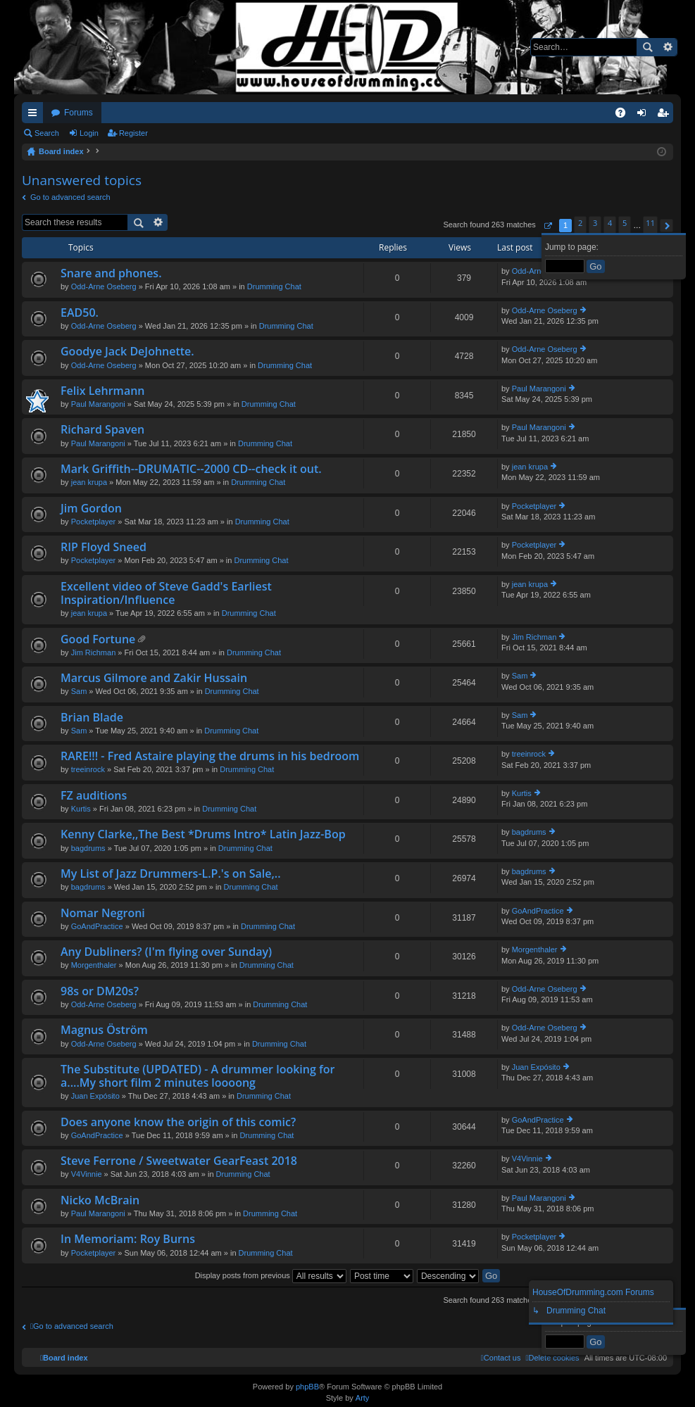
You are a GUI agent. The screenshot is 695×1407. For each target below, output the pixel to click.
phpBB (307, 1386)
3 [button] (595, 222)
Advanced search (667, 47)
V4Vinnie (86, 1174)
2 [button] (580, 222)
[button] (547, 225)
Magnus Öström (104, 1030)
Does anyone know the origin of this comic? (178, 1123)
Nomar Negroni (103, 914)
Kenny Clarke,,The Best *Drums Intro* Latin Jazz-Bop (203, 835)
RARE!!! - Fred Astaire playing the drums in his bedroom (210, 757)
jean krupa (89, 482)
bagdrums (88, 848)
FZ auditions (94, 796)
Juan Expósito (95, 1096)
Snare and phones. (111, 274)
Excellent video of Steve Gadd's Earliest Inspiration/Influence (166, 593)
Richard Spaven (102, 430)
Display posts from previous (270, 1275)
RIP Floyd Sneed (103, 548)
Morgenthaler (94, 965)
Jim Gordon (91, 509)
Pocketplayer (93, 521)
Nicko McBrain (100, 1201)
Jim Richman (93, 652)
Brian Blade (92, 718)
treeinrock (88, 769)
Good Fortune (98, 640)
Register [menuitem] (665, 115)
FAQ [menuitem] (625, 115)
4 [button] (610, 222)
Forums (78, 113)
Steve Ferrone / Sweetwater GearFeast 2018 (179, 1161)
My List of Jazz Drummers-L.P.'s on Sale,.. (171, 874)
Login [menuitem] (644, 115)
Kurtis (81, 809)
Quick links (35, 115)
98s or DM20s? (100, 992)
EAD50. (80, 313)
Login (89, 133)
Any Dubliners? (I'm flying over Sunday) (166, 952)
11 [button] (650, 222)
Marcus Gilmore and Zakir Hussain (154, 678)
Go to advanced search (70, 197)
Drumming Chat (274, 286)
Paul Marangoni (98, 404)
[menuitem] (552, 1358)
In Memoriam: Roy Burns (128, 1239)
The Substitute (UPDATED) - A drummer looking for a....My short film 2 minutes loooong (197, 1076)
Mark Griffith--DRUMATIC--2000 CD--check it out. (191, 469)
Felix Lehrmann (103, 391)
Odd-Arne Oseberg (104, 286)
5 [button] (624, 222)
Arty (363, 1398)
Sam (79, 691)
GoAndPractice (97, 926)
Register (133, 133)
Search (647, 47)
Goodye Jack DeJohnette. (127, 352)
